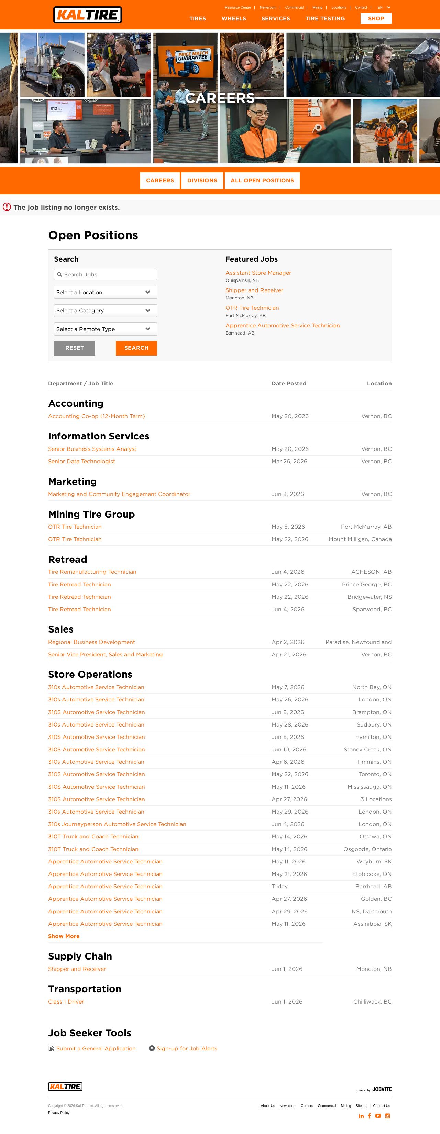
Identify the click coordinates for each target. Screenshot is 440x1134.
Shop (376, 18)
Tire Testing (325, 18)
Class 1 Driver (66, 1001)
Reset (74, 348)
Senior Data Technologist (81, 461)
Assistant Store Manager (258, 272)
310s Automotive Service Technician (96, 687)
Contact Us (381, 1106)
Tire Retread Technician (79, 584)
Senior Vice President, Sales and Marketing (105, 654)
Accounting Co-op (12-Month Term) (96, 416)
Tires (197, 18)
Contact (361, 7)
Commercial (294, 7)
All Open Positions (262, 180)
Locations (339, 7)
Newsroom (268, 7)
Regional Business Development (91, 642)
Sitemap (362, 1106)
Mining (317, 7)
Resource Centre (238, 7)
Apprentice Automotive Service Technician (283, 325)
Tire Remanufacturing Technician (92, 572)
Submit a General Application (92, 1048)
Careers (160, 180)
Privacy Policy (58, 1113)
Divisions (202, 180)
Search (136, 348)
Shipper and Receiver (254, 290)
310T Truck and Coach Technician (93, 836)
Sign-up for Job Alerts (182, 1048)
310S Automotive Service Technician (96, 712)
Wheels (233, 18)
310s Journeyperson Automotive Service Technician (117, 824)
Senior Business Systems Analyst (92, 449)
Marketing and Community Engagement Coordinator (119, 494)
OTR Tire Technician (252, 308)
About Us (268, 1106)
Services (276, 18)
